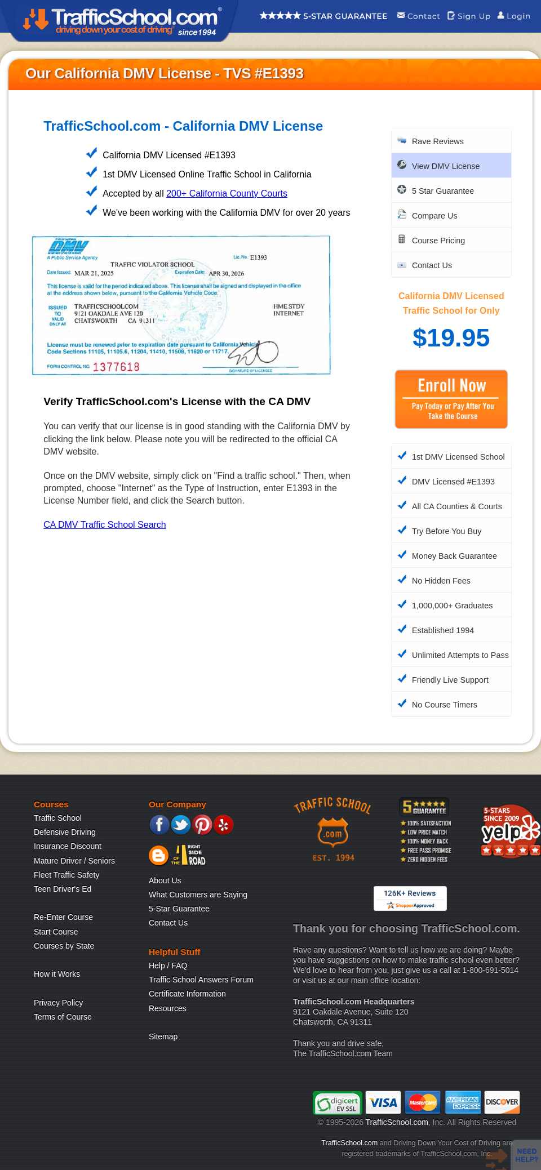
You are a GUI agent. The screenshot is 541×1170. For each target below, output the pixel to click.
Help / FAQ (168, 965)
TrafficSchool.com (397, 1122)
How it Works (57, 973)
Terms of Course (63, 1016)
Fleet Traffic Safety (66, 874)
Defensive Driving (65, 832)
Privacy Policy (58, 1002)
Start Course (56, 931)
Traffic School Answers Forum (201, 979)
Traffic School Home (119, 21)
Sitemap (163, 1036)
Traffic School (58, 817)
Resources (168, 1008)
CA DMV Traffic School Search (104, 525)
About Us (165, 880)
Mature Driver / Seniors (74, 860)
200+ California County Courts (226, 193)
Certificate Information (187, 993)
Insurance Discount (67, 846)
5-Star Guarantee (179, 908)
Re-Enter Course (63, 917)
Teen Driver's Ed (62, 888)
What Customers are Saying (198, 894)
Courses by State (64, 945)
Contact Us (168, 922)
